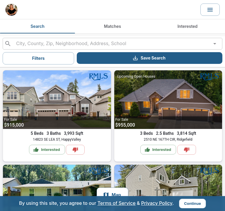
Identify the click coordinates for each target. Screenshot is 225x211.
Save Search (149, 58)
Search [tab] (37, 26)
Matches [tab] (112, 26)
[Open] (215, 44)
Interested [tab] (188, 26)
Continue (192, 203)
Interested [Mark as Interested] (46, 149)
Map (112, 195)
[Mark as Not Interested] (75, 150)
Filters (38, 58)
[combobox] (112, 44)
